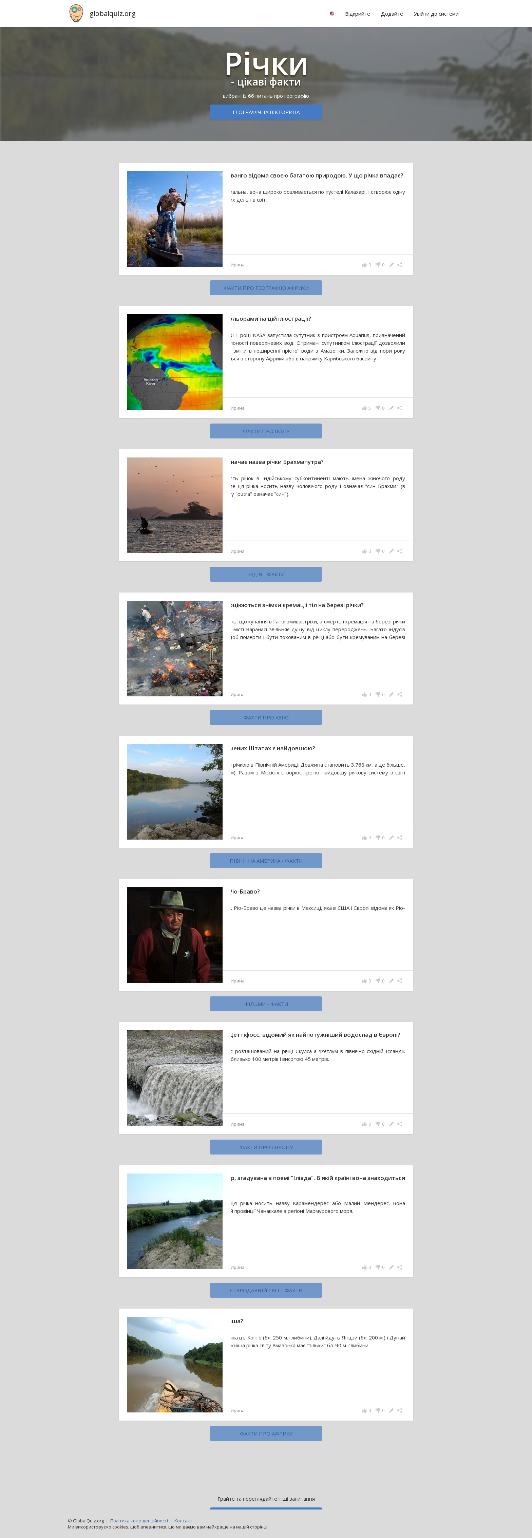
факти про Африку (266, 1433)
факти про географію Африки (266, 287)
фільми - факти (266, 1003)
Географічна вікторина (266, 112)
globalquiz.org (113, 13)
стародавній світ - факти (266, 1290)
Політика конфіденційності (139, 1521)
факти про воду (266, 431)
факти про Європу (266, 1147)
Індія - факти (266, 574)
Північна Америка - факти (266, 860)
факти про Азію (266, 717)
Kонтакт (183, 1521)
